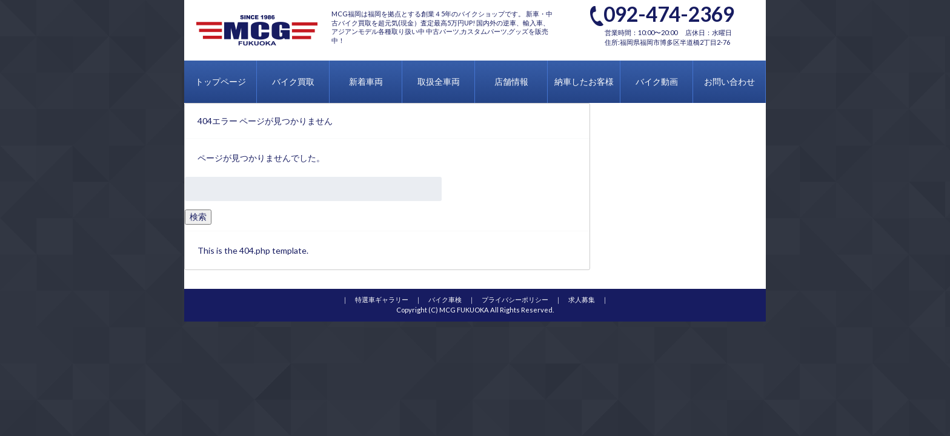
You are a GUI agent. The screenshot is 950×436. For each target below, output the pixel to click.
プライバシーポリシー (515, 299)
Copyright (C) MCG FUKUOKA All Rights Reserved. (475, 310)
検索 (198, 216)
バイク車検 (445, 299)
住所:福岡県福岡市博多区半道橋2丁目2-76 (667, 42)
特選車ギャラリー (381, 299)
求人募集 (581, 299)
